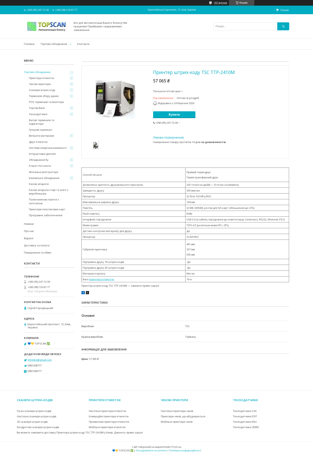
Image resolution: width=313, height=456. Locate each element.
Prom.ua (176, 447)
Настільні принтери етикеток (107, 411)
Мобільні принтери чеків (177, 421)
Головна (29, 44)
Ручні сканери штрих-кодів (34, 411)
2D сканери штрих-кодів (32, 421)
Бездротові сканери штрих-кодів (38, 427)
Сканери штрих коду (42, 90)
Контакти (83, 44)
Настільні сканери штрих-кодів (36, 416)
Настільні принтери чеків (177, 411)
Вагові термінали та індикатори (41, 121)
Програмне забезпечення (45, 215)
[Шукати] (283, 26)
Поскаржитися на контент (151, 450)
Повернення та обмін (37, 252)
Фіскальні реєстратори (43, 172)
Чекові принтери (40, 84)
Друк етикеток (38, 142)
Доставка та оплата (37, 245)
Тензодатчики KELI (245, 421)
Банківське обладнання (44, 178)
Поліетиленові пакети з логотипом (44, 201)
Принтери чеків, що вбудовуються (183, 416)
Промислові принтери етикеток (109, 421)
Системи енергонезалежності (48, 148)
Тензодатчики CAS (245, 411)
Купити (174, 114)
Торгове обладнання (54, 44)
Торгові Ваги (37, 108)
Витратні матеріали (41, 135)
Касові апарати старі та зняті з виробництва (48, 191)
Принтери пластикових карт (47, 209)
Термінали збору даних (44, 96)
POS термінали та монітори (46, 102)
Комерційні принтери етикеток (109, 416)
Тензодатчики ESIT (245, 416)
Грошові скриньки (40, 129)
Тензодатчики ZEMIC (246, 427)
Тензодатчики (38, 114)
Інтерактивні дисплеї (42, 154)
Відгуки (28, 238)
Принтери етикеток (41, 78)
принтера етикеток (101, 279)
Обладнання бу (39, 160)
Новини (29, 224)
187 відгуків (220, 2)
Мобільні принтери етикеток (107, 427)
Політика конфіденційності (185, 450)
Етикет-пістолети (40, 166)
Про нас (29, 231)
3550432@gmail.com (40, 359)
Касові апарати (39, 184)
